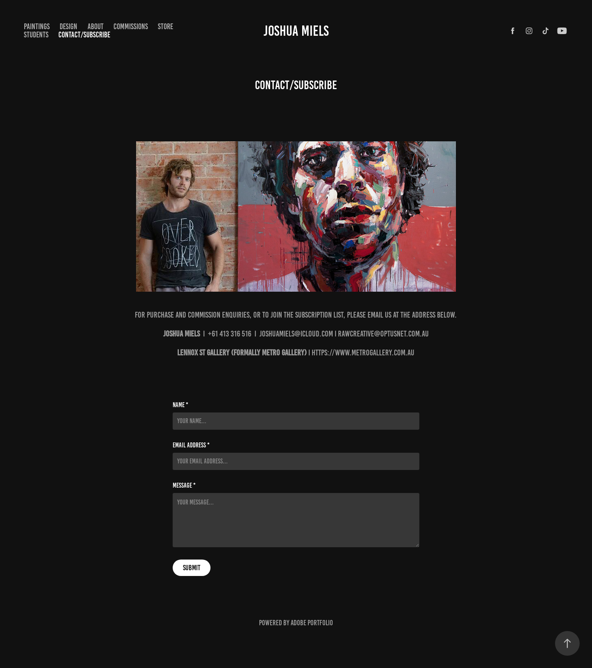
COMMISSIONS (130, 26)
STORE (165, 26)
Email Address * (191, 445)
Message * (184, 485)
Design (68, 26)
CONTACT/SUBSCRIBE (84, 34)
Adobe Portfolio (312, 623)
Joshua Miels (296, 31)
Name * (180, 405)
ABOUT (96, 26)
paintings (37, 26)
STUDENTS (36, 34)
